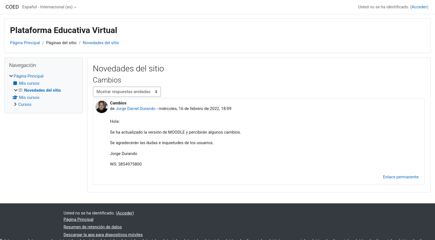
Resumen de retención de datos (93, 226)
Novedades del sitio (101, 42)
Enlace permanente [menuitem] (401, 176)
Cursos (24, 104)
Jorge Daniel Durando (136, 108)
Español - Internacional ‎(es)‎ (47, 6)
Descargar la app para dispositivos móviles (103, 234)
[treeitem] (43, 90)
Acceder (419, 6)
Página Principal (25, 42)
